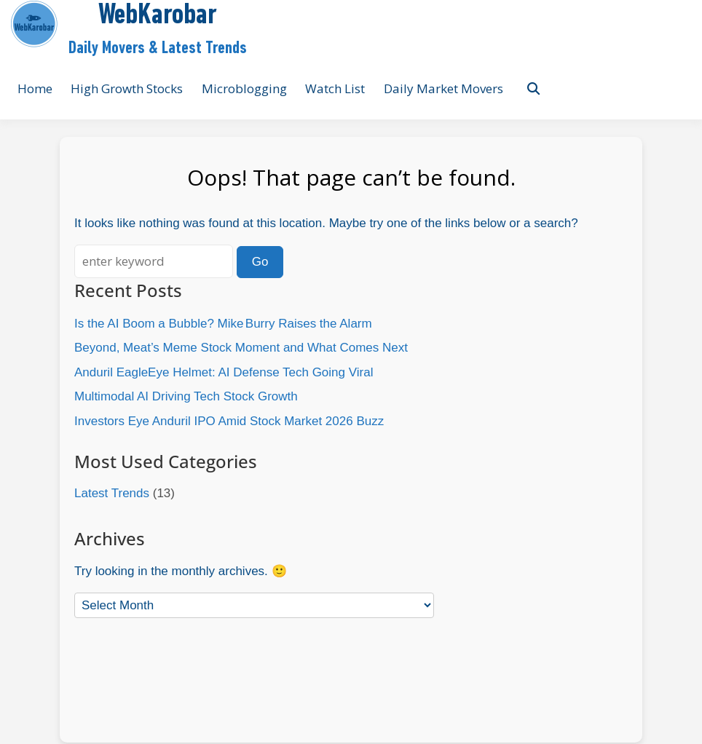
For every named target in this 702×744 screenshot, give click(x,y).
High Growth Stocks (127, 88)
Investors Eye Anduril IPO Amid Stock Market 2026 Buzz (229, 421)
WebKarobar (157, 16)
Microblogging (244, 88)
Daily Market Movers (443, 88)
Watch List (335, 88)
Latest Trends (111, 493)
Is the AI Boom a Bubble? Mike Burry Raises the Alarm (223, 324)
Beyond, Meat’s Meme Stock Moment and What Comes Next (241, 348)
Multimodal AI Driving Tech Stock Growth (186, 396)
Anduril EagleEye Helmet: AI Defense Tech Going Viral (223, 372)
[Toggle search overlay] (533, 89)
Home (34, 88)
